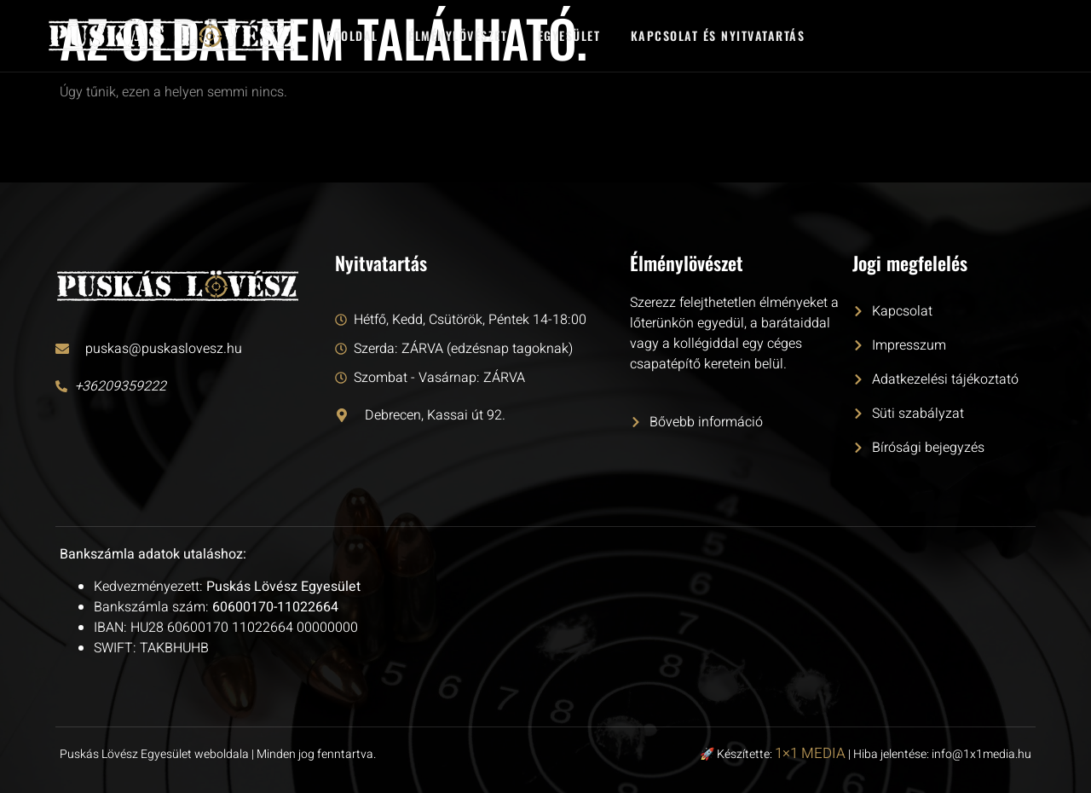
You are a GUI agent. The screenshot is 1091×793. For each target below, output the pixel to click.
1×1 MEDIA (810, 753)
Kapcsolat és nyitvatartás (719, 35)
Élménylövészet (458, 35)
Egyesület (570, 35)
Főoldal (352, 35)
